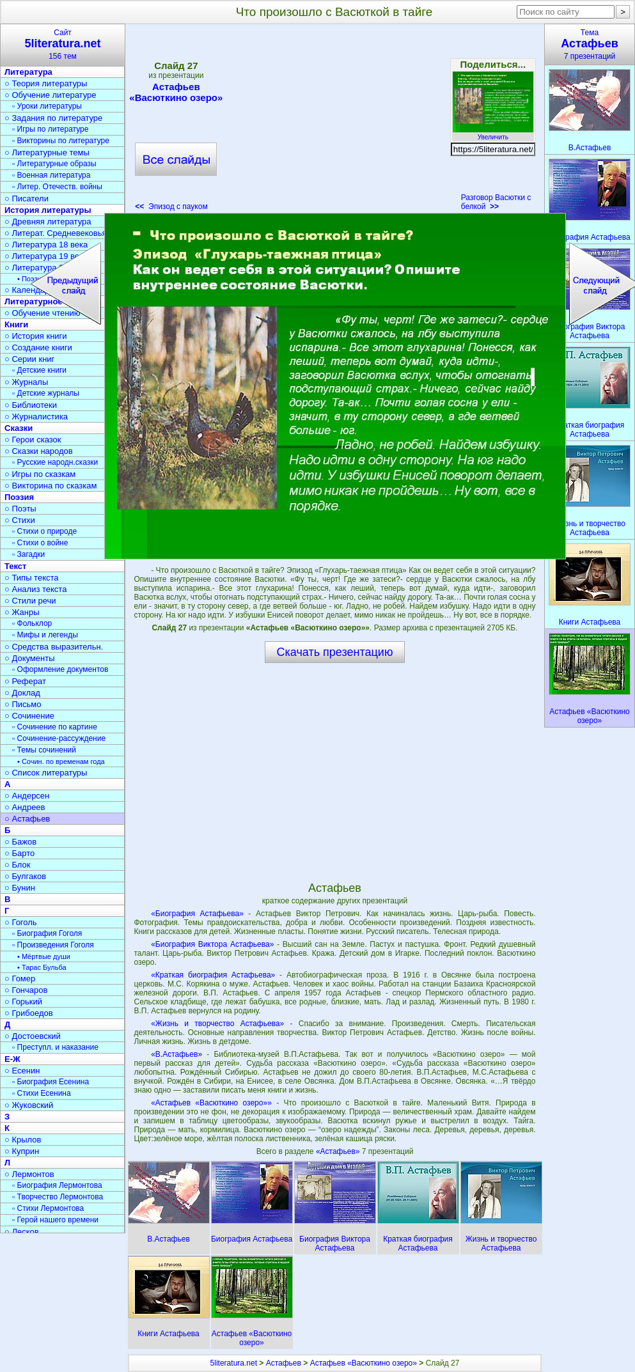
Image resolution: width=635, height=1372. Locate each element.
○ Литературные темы (47, 152)
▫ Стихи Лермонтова (48, 1208)
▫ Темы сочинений (44, 749)
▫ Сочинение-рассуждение (59, 738)
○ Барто (19, 853)
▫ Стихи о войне (40, 542)
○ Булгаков (25, 876)
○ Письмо (23, 704)
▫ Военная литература (51, 175)
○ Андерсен (26, 795)
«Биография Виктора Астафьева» (212, 944)
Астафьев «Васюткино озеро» (176, 92)
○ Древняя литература (47, 221)
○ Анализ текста (35, 589)
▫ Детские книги (39, 370)
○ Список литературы (45, 772)
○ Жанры (22, 612)
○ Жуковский (28, 1105)
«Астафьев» (339, 1151)
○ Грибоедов (28, 1013)
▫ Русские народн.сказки (55, 462)
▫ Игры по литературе (50, 129)
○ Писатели (26, 198)
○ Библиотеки (30, 405)
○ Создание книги (38, 347)
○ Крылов (22, 1139)
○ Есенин (22, 1070)
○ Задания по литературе (53, 118)
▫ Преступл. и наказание (55, 1047)
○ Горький (23, 1001)
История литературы (47, 210)
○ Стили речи (30, 600)
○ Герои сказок (32, 439)
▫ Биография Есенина (50, 1081)
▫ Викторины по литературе (60, 140)
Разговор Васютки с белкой (496, 202)
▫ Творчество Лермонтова (57, 1196)
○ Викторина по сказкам (50, 485)
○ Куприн (21, 1151)
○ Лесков (21, 1231)
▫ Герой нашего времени (55, 1219)
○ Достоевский (32, 1036)
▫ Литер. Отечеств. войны (57, 186)
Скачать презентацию (335, 652)
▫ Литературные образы (54, 163)
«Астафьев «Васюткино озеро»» (211, 1102)
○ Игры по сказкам (39, 474)
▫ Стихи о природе (44, 531)
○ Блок (17, 864)
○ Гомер (19, 978)
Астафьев (283, 1363)
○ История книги (35, 336)
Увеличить (493, 134)
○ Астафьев (27, 818)
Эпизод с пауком (171, 206)
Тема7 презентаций (589, 44)
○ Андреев (24, 807)
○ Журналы (26, 382)
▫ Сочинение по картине (54, 726)
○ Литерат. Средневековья (55, 233)
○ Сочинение (29, 716)
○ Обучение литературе (50, 95)
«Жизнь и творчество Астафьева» (217, 1023)
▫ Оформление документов (60, 669)
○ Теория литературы (45, 83)
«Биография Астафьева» (197, 913)
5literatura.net (233, 1363)
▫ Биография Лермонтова (57, 1185)
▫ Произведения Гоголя (53, 944)
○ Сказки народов (38, 451)
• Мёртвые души (43, 956)
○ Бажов (20, 841)
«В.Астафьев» (176, 1054)
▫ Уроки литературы (47, 106)
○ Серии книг (29, 359)
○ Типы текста (31, 577)
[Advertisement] (334, 121)
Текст (15, 566)
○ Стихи (19, 520)
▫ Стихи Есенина (41, 1093)
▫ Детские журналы (45, 393)
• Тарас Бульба (42, 967)
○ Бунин (19, 888)
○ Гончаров (25, 990)
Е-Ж (12, 1059)
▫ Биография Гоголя (47, 933)
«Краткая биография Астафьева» (213, 975)
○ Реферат (25, 681)
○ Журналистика (36, 416)
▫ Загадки (28, 554)
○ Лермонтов (29, 1174)
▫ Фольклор (32, 623)
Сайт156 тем (63, 44)
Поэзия (19, 497)
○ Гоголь (20, 922)
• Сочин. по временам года (61, 761)
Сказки (18, 428)
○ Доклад (22, 693)
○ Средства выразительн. (53, 646)
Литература (28, 72)
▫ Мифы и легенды (45, 634)
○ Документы (29, 658)
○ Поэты (20, 508)
